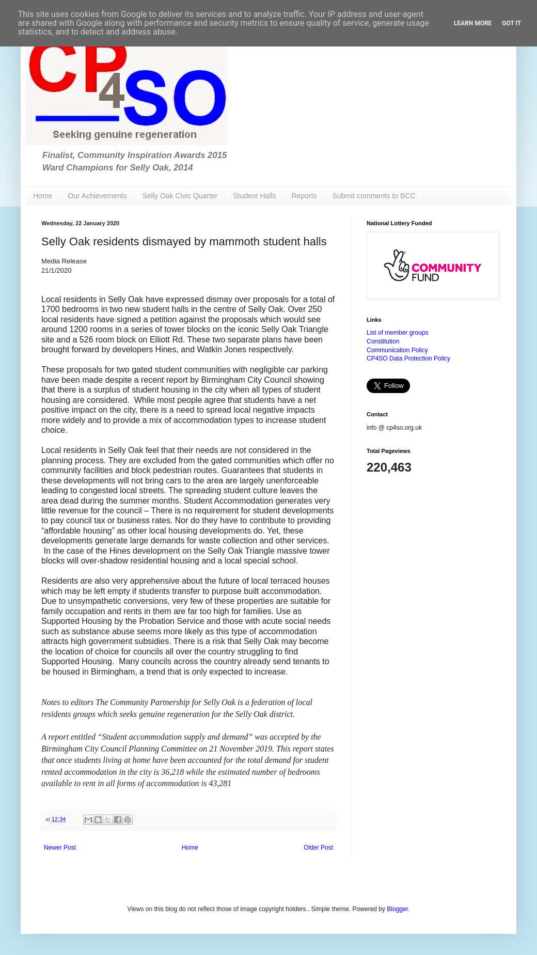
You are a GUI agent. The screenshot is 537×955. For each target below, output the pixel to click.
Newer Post (60, 847)
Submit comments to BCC (374, 196)
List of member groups (397, 332)
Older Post (318, 847)
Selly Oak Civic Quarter (180, 196)
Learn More (473, 23)
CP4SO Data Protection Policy (408, 358)
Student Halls (254, 196)
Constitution (383, 341)
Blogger (397, 909)
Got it (511, 23)
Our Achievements (97, 196)
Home (42, 196)
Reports (304, 196)
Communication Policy (397, 350)
